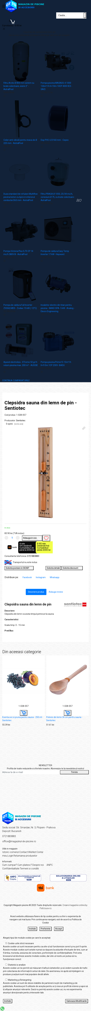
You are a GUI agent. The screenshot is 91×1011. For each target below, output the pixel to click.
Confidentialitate (10, 868)
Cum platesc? (24, 864)
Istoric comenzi (10, 852)
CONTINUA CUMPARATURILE (16, 380)
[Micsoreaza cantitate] (6, 538)
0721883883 (33, 556)
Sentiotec (20, 420)
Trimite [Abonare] (74, 772)
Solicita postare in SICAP (19, 568)
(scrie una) (18, 424)
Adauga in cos (32, 538)
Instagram (41, 577)
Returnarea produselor (25, 855)
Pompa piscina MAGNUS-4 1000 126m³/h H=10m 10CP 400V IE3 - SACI (56, 86)
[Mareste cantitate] (18, 538)
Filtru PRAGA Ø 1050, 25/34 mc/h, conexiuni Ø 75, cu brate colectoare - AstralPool (58, 197)
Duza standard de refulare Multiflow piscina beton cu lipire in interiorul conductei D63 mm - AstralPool (20, 197)
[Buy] (23, 713)
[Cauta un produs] (85, 15)
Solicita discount (72, 568)
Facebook (27, 577)
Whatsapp (54, 577)
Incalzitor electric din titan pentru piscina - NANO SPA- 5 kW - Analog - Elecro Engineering (58, 308)
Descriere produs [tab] (36, 592)
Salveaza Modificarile (76, 1001)
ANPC (50, 864)
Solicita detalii (53, 568)
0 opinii (14, 424)
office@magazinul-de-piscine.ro (19, 841)
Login (10, 855)
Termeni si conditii (29, 868)
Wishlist (32, 852)
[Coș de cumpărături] (12, 23)
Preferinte (45, 929)
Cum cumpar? (9, 864)
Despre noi (38, 864)
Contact (23, 852)
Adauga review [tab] (56, 592)
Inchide (32, 929)
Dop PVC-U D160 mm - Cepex (55, 140)
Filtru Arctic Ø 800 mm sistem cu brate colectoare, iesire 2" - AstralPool (18, 86)
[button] (83, 428)
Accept (58, 929)
